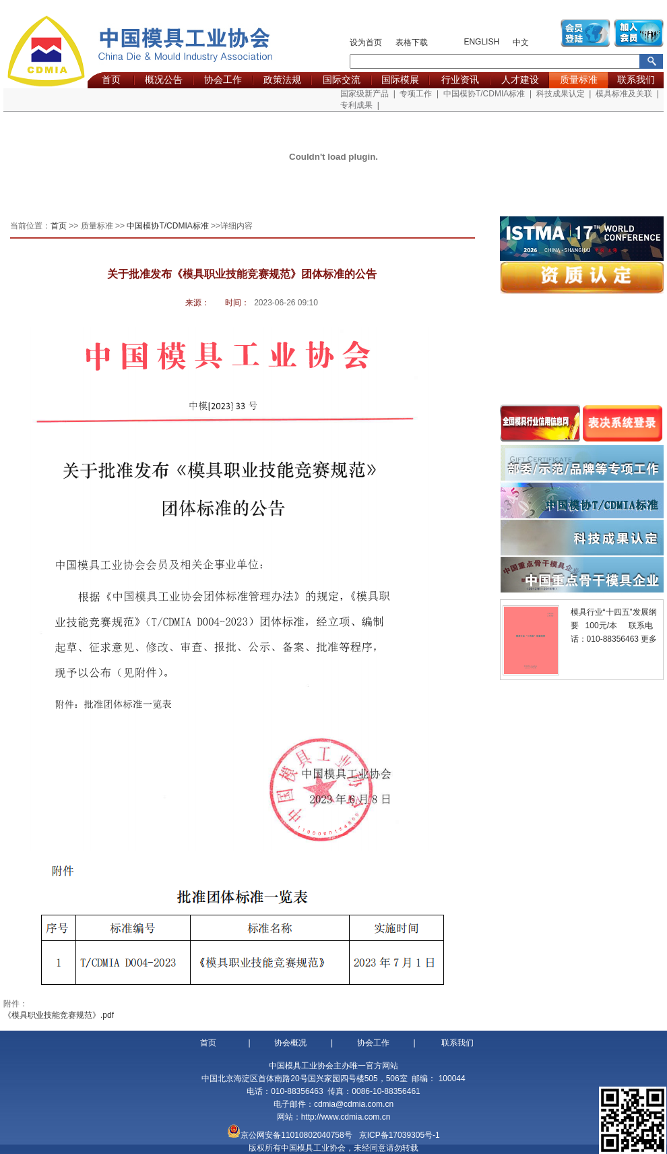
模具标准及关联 (624, 93)
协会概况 (290, 1042)
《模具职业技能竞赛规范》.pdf (58, 1015)
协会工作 (223, 79)
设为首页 (366, 42)
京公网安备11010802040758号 (296, 1135)
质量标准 (579, 79)
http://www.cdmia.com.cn (346, 1117)
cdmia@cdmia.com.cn (353, 1104)
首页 (111, 79)
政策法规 (282, 79)
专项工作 (416, 93)
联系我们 (636, 79)
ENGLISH (481, 42)
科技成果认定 (560, 93)
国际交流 (341, 79)
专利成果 (356, 105)
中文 (521, 42)
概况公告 (164, 79)
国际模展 (400, 79)
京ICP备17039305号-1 (399, 1135)
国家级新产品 (364, 93)
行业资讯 (460, 79)
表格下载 (411, 42)
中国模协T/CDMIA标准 (484, 93)
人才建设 (520, 79)
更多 (649, 639)
